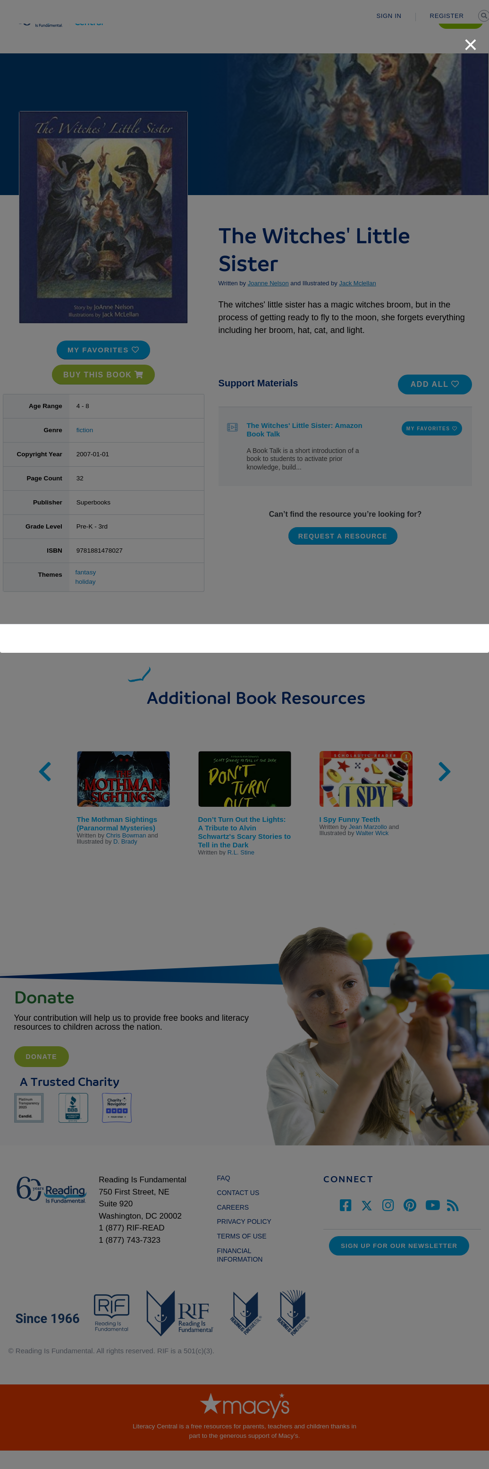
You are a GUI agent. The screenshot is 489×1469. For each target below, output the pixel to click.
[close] (470, 40)
